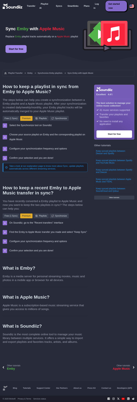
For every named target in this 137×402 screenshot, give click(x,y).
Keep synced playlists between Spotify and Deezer (114, 171)
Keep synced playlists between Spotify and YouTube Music (114, 161)
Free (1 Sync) (11, 118)
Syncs (59, 6)
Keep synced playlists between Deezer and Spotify (110, 152)
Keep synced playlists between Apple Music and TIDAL (113, 180)
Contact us (106, 388)
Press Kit (91, 388)
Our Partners (62, 388)
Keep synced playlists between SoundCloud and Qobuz (110, 189)
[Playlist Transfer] (13, 6)
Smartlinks (73, 6)
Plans (87, 6)
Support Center (43, 388)
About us (77, 388)
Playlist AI (43, 6)
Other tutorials (114, 197)
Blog (15, 388)
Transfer (31, 6)
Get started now (114, 6)
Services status (39, 399)
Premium (26, 118)
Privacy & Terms (24, 399)
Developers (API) (124, 388)
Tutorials (27, 388)
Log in (96, 6)
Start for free (16, 49)
